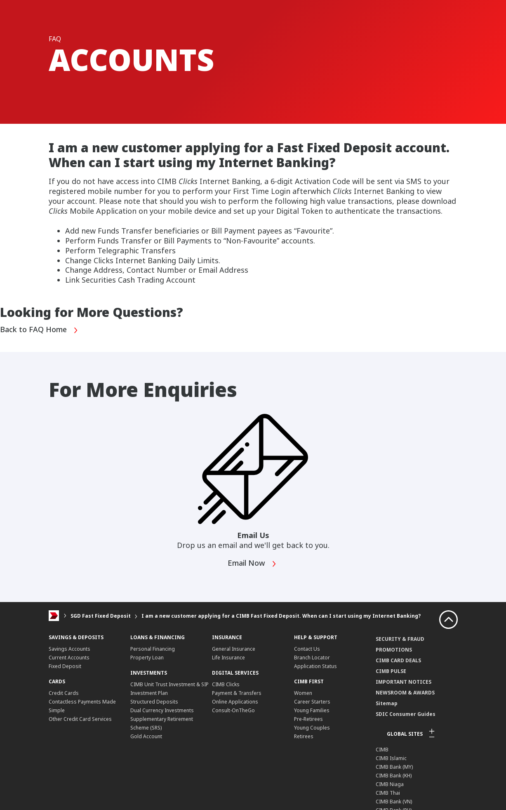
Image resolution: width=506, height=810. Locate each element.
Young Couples (312, 727)
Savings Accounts (69, 648)
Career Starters (312, 701)
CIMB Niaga (390, 784)
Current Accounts (69, 657)
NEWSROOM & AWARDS (405, 692)
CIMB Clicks (226, 684)
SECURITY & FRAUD (400, 638)
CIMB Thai (388, 792)
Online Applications (235, 701)
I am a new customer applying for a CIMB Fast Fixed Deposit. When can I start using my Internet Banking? (281, 615)
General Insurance (233, 648)
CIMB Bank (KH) (394, 775)
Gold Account (146, 736)
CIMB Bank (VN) (394, 801)
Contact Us (307, 648)
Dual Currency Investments (162, 710)
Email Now (252, 564)
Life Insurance (228, 657)
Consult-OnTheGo (233, 710)
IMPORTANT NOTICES (403, 681)
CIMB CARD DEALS (398, 660)
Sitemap (387, 703)
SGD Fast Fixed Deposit (101, 615)
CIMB (382, 749)
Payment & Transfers (236, 693)
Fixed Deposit (65, 666)
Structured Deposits (154, 701)
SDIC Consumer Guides (405, 714)
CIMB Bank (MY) (394, 766)
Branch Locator (312, 657)
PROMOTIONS (394, 649)
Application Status (315, 666)
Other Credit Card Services (80, 719)
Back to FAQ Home (39, 330)
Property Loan (147, 657)
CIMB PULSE (391, 671)
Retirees (303, 736)
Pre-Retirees (308, 719)
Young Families (311, 710)
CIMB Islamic (391, 758)
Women (303, 693)
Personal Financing (152, 648)
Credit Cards (64, 693)
